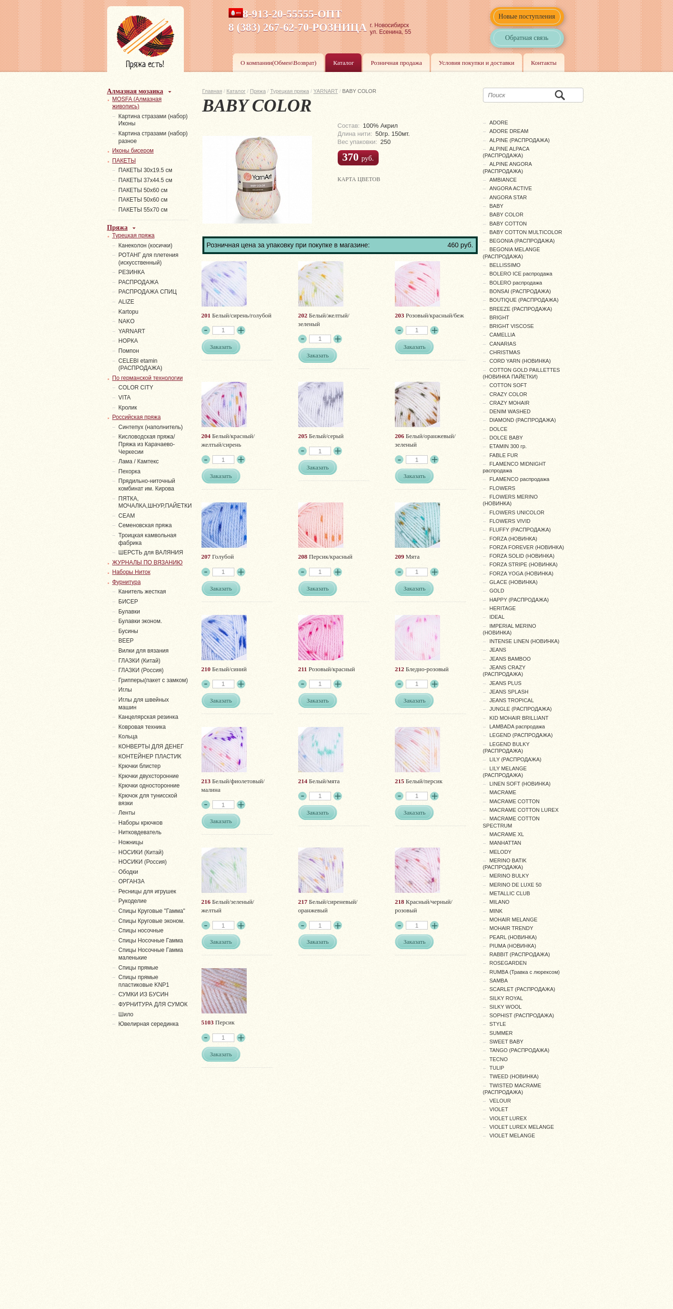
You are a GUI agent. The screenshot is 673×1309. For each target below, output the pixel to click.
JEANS (498, 650)
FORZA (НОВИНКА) (513, 539)
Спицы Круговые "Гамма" (152, 911)
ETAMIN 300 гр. (508, 446)
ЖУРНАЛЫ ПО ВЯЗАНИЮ (147, 562)
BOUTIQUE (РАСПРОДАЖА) (524, 300)
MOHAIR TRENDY (511, 928)
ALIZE (126, 301)
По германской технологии (147, 378)
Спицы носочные (141, 930)
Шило (126, 1014)
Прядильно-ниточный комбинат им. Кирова (147, 485)
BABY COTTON (508, 223)
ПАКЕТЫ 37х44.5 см (145, 180)
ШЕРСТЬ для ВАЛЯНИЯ (151, 552)
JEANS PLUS (506, 683)
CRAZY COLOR (508, 394)
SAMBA (499, 980)
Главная (212, 91)
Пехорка (130, 471)
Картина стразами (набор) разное (153, 137)
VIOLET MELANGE (512, 1135)
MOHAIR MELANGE (514, 919)
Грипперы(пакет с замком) (153, 680)
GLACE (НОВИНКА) (514, 582)
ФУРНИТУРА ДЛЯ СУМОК (153, 1004)
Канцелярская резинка (149, 717)
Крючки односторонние (149, 785)
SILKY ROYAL (506, 998)
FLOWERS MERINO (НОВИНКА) (510, 500)
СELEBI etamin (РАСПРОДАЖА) (140, 365)
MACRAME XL (507, 834)
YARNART (325, 91)
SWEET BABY (506, 1041)
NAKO (127, 321)
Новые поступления (527, 16)
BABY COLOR (506, 214)
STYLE (498, 1024)
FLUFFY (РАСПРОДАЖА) (520, 529)
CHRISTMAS (505, 352)
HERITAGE (503, 608)
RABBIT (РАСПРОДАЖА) (520, 954)
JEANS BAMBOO (510, 659)
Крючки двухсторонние (149, 776)
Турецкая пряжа (289, 91)
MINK (496, 911)
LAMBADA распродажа (517, 726)
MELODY (501, 852)
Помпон (129, 351)
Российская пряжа (136, 417)
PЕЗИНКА (132, 272)
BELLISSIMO (505, 265)
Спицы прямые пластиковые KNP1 (144, 981)
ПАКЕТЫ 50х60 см (143, 190)
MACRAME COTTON (515, 801)
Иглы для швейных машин (144, 703)
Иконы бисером (133, 150)
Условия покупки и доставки (476, 62)
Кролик (128, 407)
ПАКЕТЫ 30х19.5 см (145, 170)
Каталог (343, 62)
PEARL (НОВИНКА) (513, 937)
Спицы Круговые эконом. (152, 921)
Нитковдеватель (140, 832)
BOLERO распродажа (516, 283)
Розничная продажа (396, 62)
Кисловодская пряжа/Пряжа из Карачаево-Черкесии (147, 444)
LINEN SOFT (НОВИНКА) (520, 784)
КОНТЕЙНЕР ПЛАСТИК (150, 756)
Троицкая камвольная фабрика (148, 539)
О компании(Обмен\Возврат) (279, 62)
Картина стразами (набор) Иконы (153, 120)
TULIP (497, 1068)
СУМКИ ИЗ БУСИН (144, 994)
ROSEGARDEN (508, 963)
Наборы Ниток (131, 572)
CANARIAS (503, 344)
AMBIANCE (503, 180)
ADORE (499, 122)
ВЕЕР (126, 640)
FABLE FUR (504, 455)
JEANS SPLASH (509, 692)
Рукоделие (133, 901)
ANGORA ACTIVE (511, 188)
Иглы (125, 689)
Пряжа (258, 91)
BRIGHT (500, 317)
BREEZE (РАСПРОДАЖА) (521, 309)
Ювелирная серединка (149, 1024)
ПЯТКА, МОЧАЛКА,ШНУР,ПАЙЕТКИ (155, 502)
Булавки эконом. (140, 621)
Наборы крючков (141, 822)
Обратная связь (527, 37)
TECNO (499, 1059)
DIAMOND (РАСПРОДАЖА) (523, 420)
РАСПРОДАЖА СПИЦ (148, 291)
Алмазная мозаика (135, 91)
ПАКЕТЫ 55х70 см (143, 209)
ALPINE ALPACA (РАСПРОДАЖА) (506, 152)
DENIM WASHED (510, 411)
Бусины (128, 631)
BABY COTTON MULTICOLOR (526, 232)
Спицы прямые (139, 967)
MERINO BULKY (509, 876)
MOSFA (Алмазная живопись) (137, 103)
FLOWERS (502, 488)
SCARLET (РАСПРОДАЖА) (522, 989)
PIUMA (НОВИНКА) (513, 946)
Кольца (128, 736)
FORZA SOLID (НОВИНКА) (522, 556)
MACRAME (503, 792)
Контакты (544, 62)
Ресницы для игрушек (147, 891)
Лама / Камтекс (139, 461)
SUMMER (501, 1033)
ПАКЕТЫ (124, 160)
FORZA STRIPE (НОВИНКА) (524, 564)
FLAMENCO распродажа (520, 479)
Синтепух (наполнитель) (151, 427)
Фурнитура (126, 582)
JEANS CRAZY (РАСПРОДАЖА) (504, 671)
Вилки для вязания (144, 650)
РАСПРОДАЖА (139, 282)
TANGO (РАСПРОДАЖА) (520, 1050)
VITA (125, 397)
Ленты (127, 812)
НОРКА (128, 340)
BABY (496, 206)
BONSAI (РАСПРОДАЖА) (520, 291)
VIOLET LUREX (508, 1118)
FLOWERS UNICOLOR (517, 512)
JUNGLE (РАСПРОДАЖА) (521, 709)
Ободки (129, 872)
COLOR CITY (136, 387)
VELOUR (500, 1101)
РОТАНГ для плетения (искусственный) (149, 259)
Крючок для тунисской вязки (148, 799)
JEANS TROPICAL (512, 700)
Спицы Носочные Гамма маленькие (151, 954)
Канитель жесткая (142, 591)
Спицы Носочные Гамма (151, 940)
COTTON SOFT (508, 385)
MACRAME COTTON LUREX (524, 810)
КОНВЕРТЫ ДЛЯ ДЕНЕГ (151, 746)
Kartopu (129, 311)
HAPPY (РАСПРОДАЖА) (519, 600)
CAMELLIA (502, 334)
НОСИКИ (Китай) (141, 852)
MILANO (500, 902)
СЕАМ (127, 515)
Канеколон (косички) (146, 245)
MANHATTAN (506, 843)
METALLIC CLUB (510, 893)
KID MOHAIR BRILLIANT (519, 718)
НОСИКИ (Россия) (143, 862)
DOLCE (499, 429)
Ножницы (131, 842)
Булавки (129, 611)
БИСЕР (128, 601)
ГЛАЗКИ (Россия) (141, 670)
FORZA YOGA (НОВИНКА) (522, 573)
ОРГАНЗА (132, 881)
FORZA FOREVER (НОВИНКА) (527, 547)
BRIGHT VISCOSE (512, 326)
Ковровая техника (142, 727)
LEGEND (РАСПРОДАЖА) (521, 735)
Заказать (221, 346)
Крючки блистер (140, 766)
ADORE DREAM (509, 131)
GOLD (497, 590)
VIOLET (499, 1109)
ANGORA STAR (508, 197)
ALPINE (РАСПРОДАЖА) (520, 140)
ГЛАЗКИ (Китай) (140, 660)
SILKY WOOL (506, 1007)
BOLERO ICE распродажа (521, 273)
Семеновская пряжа (145, 525)
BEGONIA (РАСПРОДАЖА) (522, 241)
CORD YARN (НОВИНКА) (520, 361)
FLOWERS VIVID (510, 521)
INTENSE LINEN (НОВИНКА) (525, 641)
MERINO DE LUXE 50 (516, 885)
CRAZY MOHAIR (510, 403)
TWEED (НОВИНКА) (514, 1076)
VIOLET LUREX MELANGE (522, 1127)
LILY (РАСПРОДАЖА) (516, 759)
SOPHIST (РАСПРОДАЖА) (522, 1015)
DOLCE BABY (506, 437)
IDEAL (497, 617)
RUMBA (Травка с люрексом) (525, 972)
